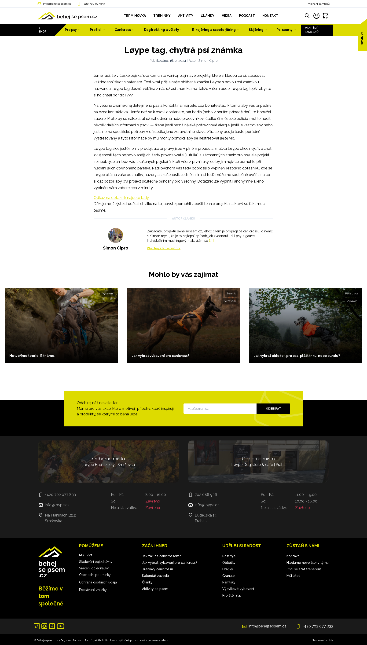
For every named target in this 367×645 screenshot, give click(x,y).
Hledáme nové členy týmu (307, 562)
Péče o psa (351, 293)
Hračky (227, 569)
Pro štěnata (231, 595)
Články (147, 582)
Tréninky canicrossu (157, 569)
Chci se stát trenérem (303, 569)
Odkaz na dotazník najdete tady (121, 197)
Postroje (229, 556)
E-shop (42, 29)
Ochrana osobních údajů (98, 582)
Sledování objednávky (95, 562)
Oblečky (228, 562)
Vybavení (108, 293)
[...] (211, 240)
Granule (228, 576)
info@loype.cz (57, 505)
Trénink (231, 293)
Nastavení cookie (322, 640)
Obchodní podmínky (95, 575)
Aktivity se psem (155, 589)
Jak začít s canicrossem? (161, 556)
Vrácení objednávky (94, 568)
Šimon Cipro (208, 60)
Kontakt (292, 556)
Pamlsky (228, 582)
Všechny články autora (163, 248)
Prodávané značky (93, 590)
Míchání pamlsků (319, 3)
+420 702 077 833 (94, 3)
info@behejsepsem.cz (57, 3)
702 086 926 (206, 494)
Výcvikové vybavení (238, 589)
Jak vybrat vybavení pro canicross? (169, 562)
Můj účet (85, 555)
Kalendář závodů (155, 576)
